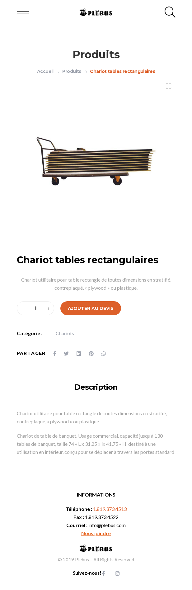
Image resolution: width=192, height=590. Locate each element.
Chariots (65, 333)
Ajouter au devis (91, 308)
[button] (167, 87)
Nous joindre (96, 533)
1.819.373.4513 (110, 509)
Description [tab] (95, 387)
